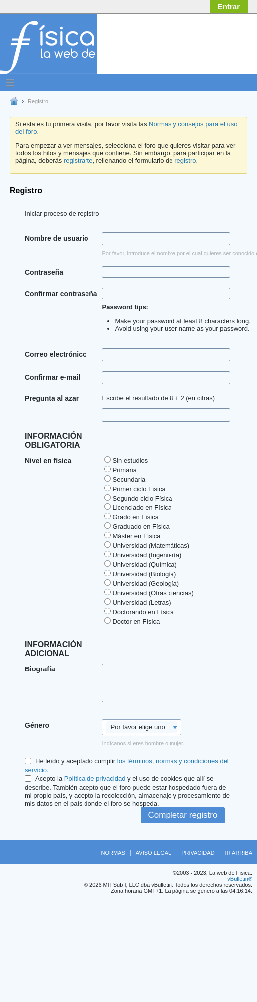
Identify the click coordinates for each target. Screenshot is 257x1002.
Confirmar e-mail (52, 377)
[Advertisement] (159, 107)
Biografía (40, 669)
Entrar (229, 6)
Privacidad (197, 853)
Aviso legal (153, 853)
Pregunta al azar (52, 398)
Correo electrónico (55, 354)
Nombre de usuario (56, 238)
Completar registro (183, 815)
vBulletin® (239, 879)
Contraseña (44, 272)
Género (37, 725)
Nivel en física (48, 461)
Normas (113, 853)
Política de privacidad (95, 778)
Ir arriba (238, 853)
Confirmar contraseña (61, 294)
